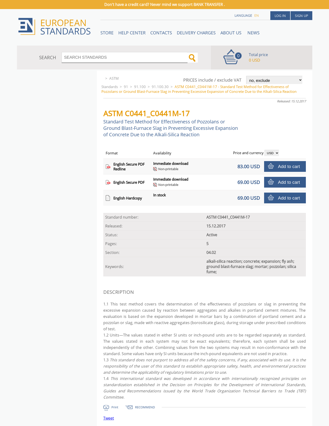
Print (114, 407)
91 (126, 86)
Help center (132, 33)
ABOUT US (231, 33)
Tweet (108, 418)
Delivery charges (196, 33)
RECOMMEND (145, 407)
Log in (280, 15)
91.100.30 (160, 86)
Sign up (301, 15)
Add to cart (289, 166)
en (256, 15)
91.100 (140, 86)
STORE (107, 33)
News (253, 33)
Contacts (161, 33)
